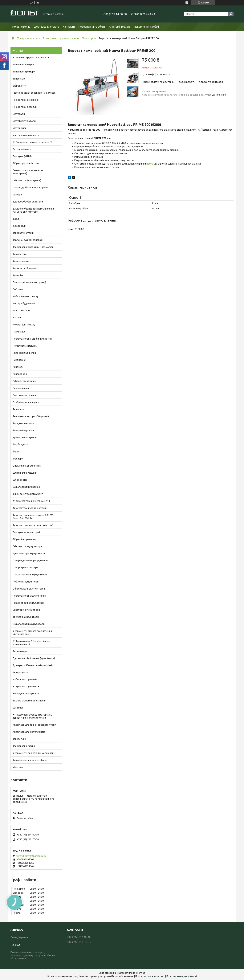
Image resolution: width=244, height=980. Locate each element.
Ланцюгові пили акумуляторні (30, 574)
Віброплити (19, 85)
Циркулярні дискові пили (27, 465)
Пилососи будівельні (24, 352)
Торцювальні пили (23, 423)
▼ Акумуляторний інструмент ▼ (32, 501)
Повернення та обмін (92, 26)
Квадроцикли (20, 672)
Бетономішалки (22, 149)
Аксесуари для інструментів (29, 731)
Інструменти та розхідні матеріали (33, 753)
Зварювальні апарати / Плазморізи (33, 247)
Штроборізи (20, 479)
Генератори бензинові (26, 99)
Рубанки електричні (24, 381)
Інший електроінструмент (28, 493)
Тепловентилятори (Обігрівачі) (31, 416)
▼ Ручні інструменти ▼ (26, 686)
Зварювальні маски (24, 746)
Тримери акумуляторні (26, 616)
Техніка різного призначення (29, 700)
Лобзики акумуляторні (26, 581)
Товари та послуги (28, 38)
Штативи (18, 707)
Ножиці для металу (24, 324)
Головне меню (21, 26)
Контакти (69, 26)
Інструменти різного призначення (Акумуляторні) (32, 632)
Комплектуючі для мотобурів (30, 760)
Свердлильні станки (24, 395)
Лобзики (18, 289)
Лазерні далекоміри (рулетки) (30, 560)
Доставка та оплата (46, 26)
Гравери (17, 194)
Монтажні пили (21, 310)
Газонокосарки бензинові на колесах (34, 92)
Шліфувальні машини (25, 472)
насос (149, 163)
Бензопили (19, 78)
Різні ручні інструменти (26, 693)
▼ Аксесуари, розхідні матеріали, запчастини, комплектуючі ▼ (32, 716)
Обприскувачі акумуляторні (29, 588)
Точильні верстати (24, 430)
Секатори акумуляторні (26, 609)
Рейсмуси (18, 366)
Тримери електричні (24, 437)
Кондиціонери (21, 261)
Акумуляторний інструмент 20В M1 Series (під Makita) (33, 516)
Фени (16, 451)
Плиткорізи (89, 38)
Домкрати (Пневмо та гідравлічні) (33, 665)
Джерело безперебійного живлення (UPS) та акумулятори (34, 210)
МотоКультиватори (24, 121)
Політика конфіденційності (181, 976)
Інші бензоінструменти (26, 135)
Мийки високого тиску (25, 296)
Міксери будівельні (24, 303)
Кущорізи (18, 275)
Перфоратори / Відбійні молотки (32, 338)
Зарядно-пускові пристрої (28, 240)
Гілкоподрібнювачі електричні (30, 187)
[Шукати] (231, 14)
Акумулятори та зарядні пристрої (33, 525)
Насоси (17, 317)
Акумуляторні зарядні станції (30, 508)
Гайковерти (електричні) (27, 180)
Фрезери (18, 458)
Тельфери (18, 409)
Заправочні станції (23, 232)
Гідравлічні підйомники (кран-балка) (34, 658)
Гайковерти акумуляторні (28, 546)
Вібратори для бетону (26, 163)
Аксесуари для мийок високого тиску (34, 724)
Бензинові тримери (24, 71)
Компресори (20, 254)
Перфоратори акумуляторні (29, 595)
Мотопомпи (19, 128)
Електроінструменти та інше (61, 38)
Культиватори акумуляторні (29, 553)
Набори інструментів (25, 679)
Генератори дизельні (25, 106)
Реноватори (20, 374)
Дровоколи (19, 225)
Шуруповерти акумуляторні (29, 624)
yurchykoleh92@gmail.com (31, 856)
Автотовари (20, 651)
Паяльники (19, 331)
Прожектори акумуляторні (28, 602)
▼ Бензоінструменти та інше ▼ (31, 57)
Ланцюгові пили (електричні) (29, 282)
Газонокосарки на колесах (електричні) (28, 172)
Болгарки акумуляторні (26, 532)
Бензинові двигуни (23, 64)
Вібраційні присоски (24, 539)
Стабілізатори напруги (26, 402)
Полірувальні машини (25, 345)
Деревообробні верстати (28, 201)
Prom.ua (140, 973)
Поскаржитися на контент (150, 976)
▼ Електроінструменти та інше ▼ (32, 142)
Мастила (18, 767)
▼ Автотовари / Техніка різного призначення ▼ (32, 642)
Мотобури (19, 113)
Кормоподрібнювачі (25, 268)
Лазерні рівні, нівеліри (25, 567)
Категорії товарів (119, 26)
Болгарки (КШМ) (22, 156)
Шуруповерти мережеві (26, 486)
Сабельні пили (21, 388)
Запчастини (19, 738)
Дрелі (16, 218)
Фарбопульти (20, 444)
